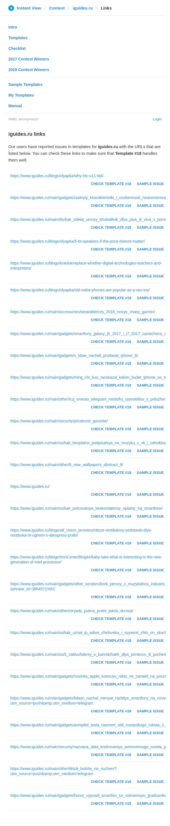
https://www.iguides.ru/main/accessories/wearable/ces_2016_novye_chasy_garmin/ (82, 312)
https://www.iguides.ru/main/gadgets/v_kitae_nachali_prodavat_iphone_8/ (74, 355)
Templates (17, 38)
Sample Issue (150, 184)
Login (157, 119)
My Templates (21, 95)
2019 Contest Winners (28, 69)
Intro (12, 27)
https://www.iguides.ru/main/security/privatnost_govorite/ (59, 421)
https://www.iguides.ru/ (29, 486)
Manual (15, 106)
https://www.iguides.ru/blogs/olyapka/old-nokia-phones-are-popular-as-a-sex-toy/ (80, 290)
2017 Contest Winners (28, 59)
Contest (57, 8)
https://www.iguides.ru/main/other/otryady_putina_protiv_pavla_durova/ (71, 611)
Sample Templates (25, 84)
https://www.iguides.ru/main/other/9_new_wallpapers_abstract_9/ (66, 464)
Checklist (17, 48)
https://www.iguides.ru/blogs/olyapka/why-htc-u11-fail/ (56, 176)
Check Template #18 (111, 184)
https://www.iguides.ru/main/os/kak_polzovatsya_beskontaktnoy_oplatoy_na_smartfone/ (86, 508)
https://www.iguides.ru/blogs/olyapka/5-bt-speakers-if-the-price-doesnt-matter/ (77, 241)
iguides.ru (83, 8)
